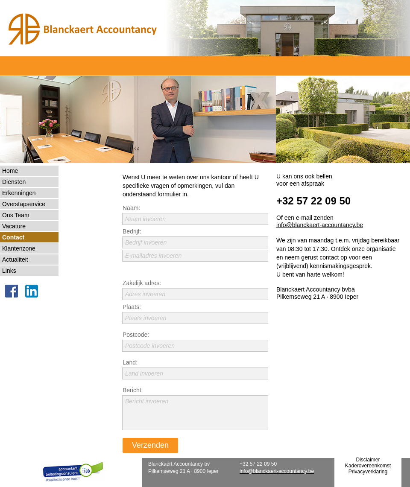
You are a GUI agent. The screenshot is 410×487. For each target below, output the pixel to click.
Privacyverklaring (367, 472)
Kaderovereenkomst (368, 466)
